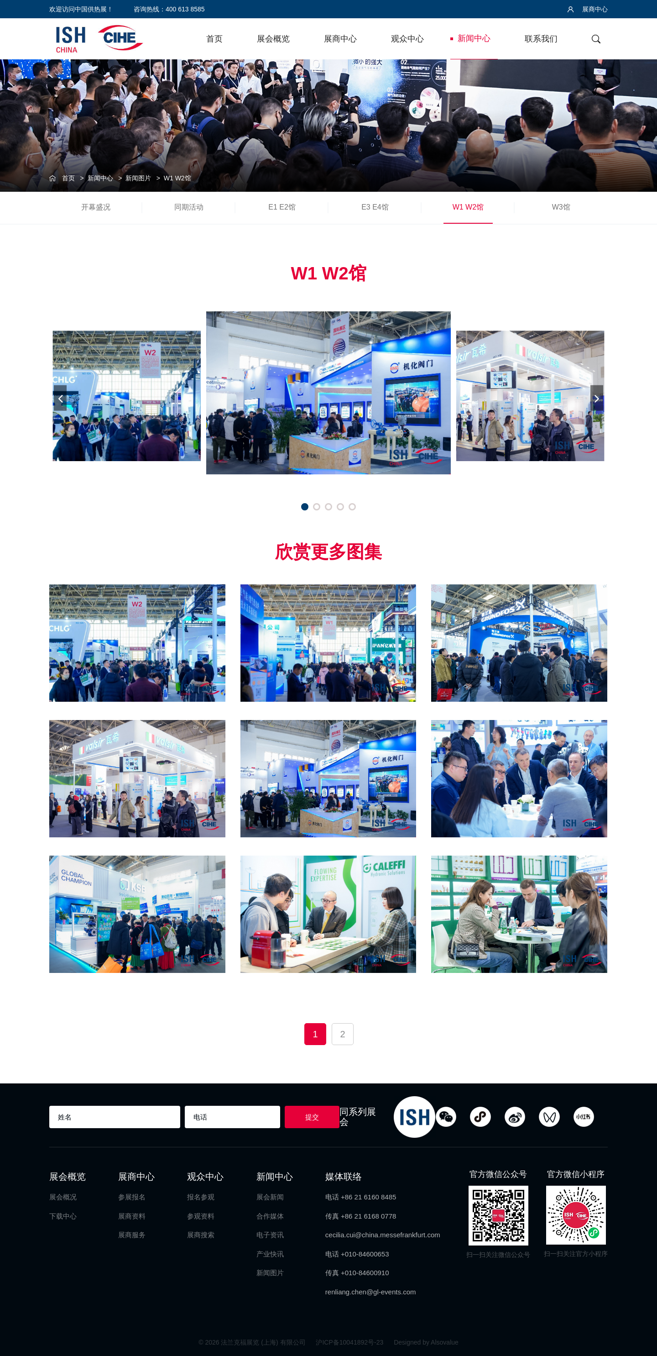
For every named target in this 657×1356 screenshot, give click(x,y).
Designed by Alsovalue (426, 1342)
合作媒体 (270, 1216)
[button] (304, 506)
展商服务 (132, 1235)
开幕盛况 (95, 207)
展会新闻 (270, 1197)
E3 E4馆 (375, 207)
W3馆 (561, 207)
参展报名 (132, 1197)
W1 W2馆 (177, 178)
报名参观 (200, 1197)
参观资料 (200, 1216)
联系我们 (541, 38)
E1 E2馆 (282, 207)
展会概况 (63, 1197)
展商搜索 (200, 1235)
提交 (312, 1117)
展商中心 (588, 9)
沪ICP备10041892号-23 (350, 1342)
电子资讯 (270, 1235)
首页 (214, 38)
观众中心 (407, 38)
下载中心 (63, 1216)
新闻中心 (474, 38)
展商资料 (132, 1216)
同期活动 (188, 207)
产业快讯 (270, 1254)
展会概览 (273, 38)
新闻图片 (138, 178)
